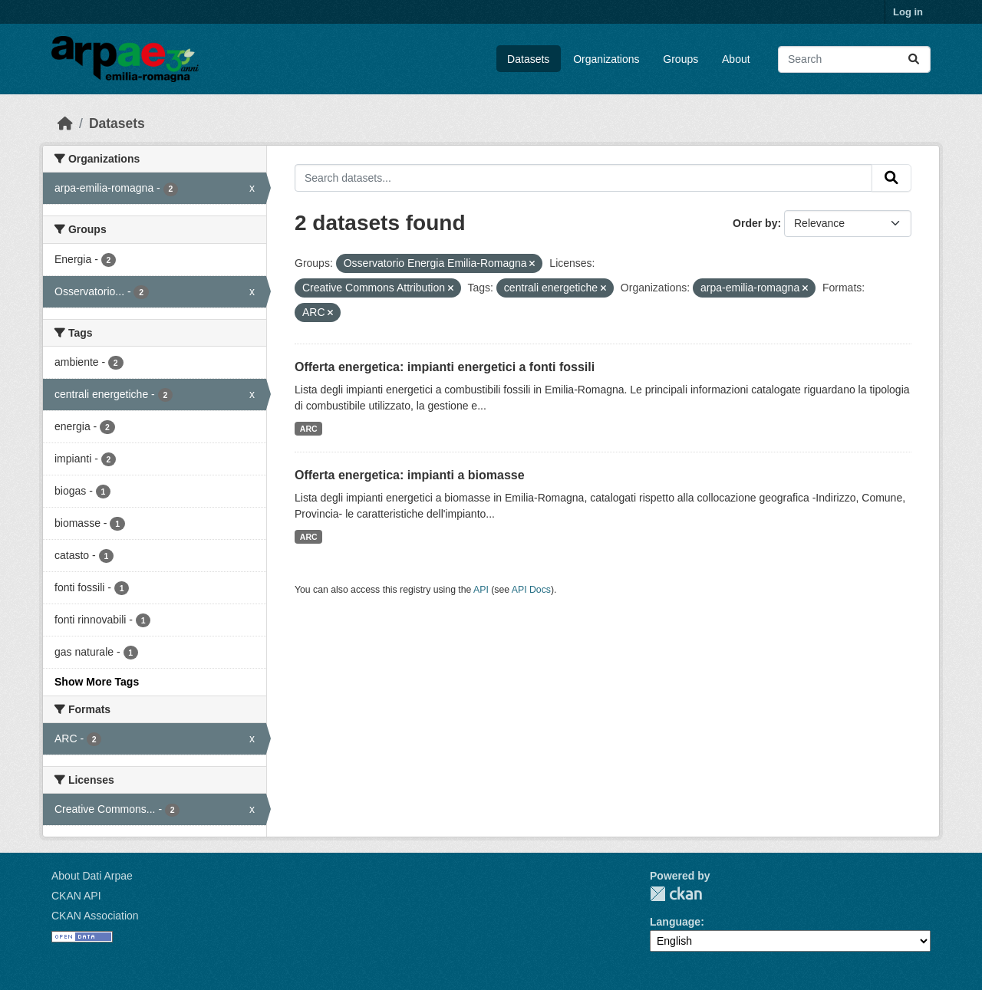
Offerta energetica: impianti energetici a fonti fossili (445, 366)
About (736, 59)
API (481, 589)
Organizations (606, 59)
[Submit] (913, 59)
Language (675, 922)
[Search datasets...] (854, 59)
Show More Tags (96, 682)
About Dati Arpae (92, 876)
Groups (680, 59)
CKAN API (76, 896)
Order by (755, 223)
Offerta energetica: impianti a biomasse (410, 475)
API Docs (531, 589)
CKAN (676, 894)
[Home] (65, 123)
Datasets (528, 59)
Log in (908, 12)
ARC (309, 428)
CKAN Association (95, 915)
